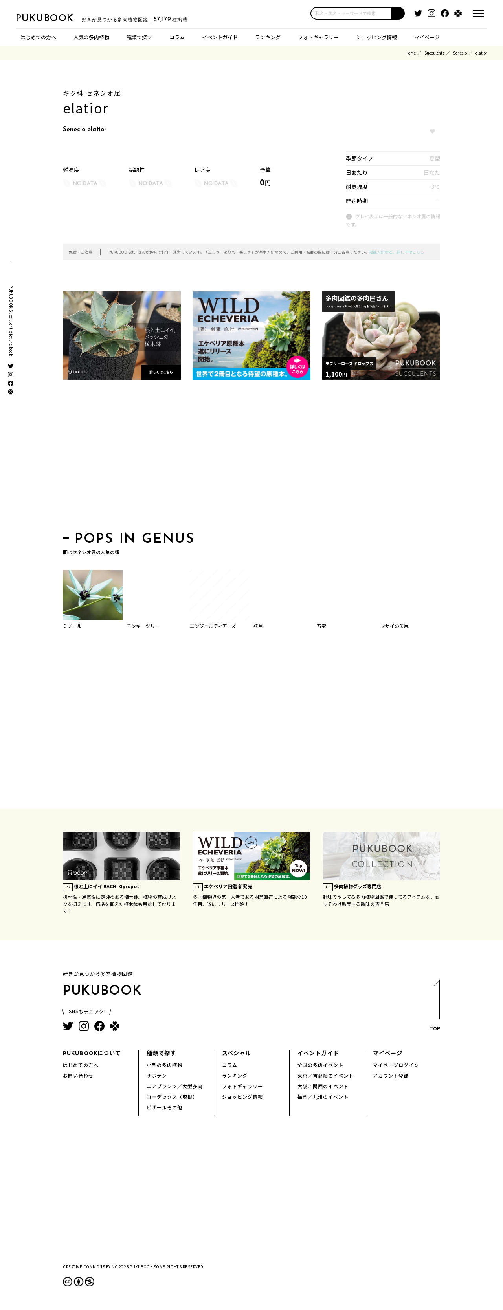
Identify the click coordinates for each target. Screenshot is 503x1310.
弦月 (258, 625)
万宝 (321, 625)
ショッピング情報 (376, 37)
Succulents (434, 53)
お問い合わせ (78, 1075)
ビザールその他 (164, 1107)
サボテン (157, 1075)
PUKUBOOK (55, 18)
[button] (398, 13)
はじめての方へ (38, 37)
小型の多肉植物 (164, 1064)
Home (411, 53)
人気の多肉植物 (91, 37)
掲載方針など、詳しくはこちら (396, 252)
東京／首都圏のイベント (325, 1075)
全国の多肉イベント (320, 1064)
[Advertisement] (251, 458)
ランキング (268, 37)
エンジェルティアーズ (213, 625)
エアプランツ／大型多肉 (175, 1086)
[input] (350, 13)
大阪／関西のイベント (323, 1086)
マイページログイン (396, 1064)
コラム (177, 37)
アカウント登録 (391, 1075)
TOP (434, 1007)
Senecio (460, 53)
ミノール (72, 625)
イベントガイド (220, 37)
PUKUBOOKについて (92, 1053)
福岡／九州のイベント (323, 1096)
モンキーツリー (143, 625)
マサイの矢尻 (394, 625)
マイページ (427, 37)
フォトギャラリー (318, 37)
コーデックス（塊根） (172, 1096)
